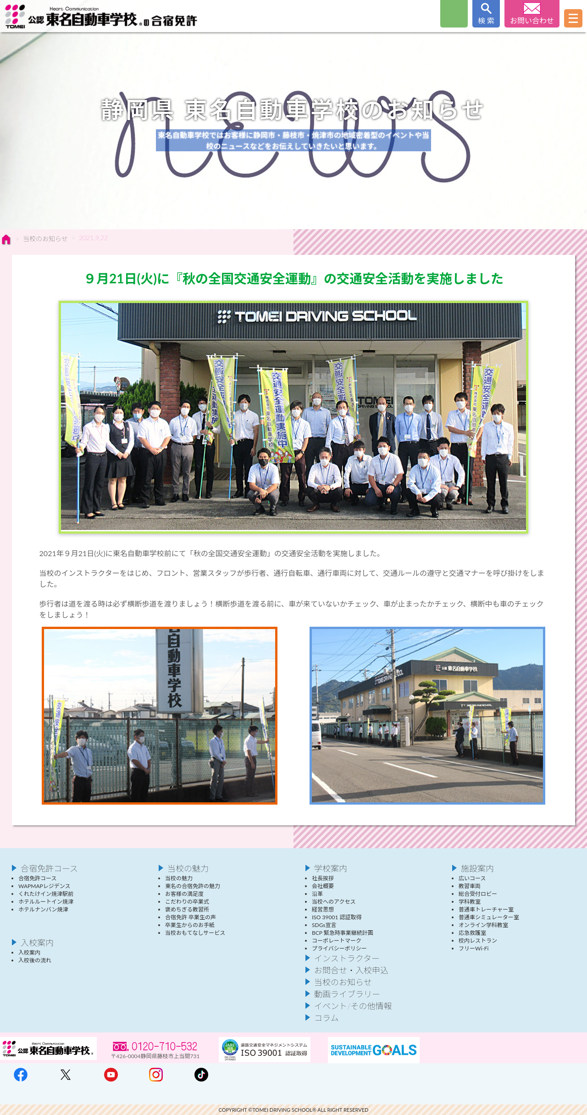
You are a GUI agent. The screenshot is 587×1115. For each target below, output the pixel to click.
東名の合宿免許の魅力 (192, 886)
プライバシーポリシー (339, 948)
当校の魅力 (188, 868)
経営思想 (323, 909)
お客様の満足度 (184, 893)
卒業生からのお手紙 (190, 925)
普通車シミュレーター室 (489, 917)
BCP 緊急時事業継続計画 (342, 932)
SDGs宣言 (324, 925)
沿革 (317, 893)
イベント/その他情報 (353, 1006)
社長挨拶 (323, 878)
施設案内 (477, 868)
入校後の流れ (34, 960)
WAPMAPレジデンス (44, 886)
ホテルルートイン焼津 (45, 901)
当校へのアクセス (333, 901)
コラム (326, 1018)
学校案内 (330, 868)
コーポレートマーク (336, 940)
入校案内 (37, 943)
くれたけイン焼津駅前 (45, 893)
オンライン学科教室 (483, 925)
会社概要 (323, 886)
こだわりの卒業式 (187, 901)
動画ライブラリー (347, 994)
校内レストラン (478, 940)
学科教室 (470, 901)
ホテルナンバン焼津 (43, 909)
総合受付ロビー (478, 893)
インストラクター (347, 958)
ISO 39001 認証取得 (336, 917)
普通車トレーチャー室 (486, 909)
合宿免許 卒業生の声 (190, 917)
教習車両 (470, 886)
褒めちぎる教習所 (187, 909)
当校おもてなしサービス (195, 932)
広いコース (472, 878)
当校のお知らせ (45, 239)
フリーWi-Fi (473, 948)
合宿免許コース (49, 868)
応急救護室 (472, 932)
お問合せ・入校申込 (351, 970)
